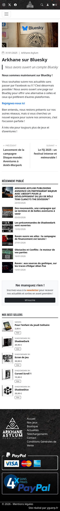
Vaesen (18, 322)
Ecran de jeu (22, 357)
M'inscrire (30, 300)
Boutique (32, 426)
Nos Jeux (32, 422)
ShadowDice (22, 389)
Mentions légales (23, 504)
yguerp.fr (52, 508)
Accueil (31, 418)
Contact (31, 438)
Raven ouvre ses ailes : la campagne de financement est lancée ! (35, 237)
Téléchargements (37, 434)
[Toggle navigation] (6, 14)
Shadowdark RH (22, 338)
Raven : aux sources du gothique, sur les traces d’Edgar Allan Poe (36, 264)
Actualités (33, 430)
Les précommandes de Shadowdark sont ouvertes (35, 224)
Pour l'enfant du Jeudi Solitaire (32, 325)
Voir (18, 332)
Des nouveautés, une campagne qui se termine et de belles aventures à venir (35, 211)
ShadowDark (22, 341)
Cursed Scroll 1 (23, 373)
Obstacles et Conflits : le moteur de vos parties (35, 251)
